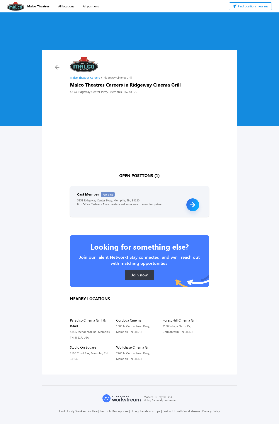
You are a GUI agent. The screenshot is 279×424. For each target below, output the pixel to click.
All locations (66, 6)
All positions (91, 6)
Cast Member (88, 194)
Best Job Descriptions (114, 411)
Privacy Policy (211, 411)
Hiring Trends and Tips (145, 411)
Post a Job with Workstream (181, 411)
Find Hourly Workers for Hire (78, 411)
